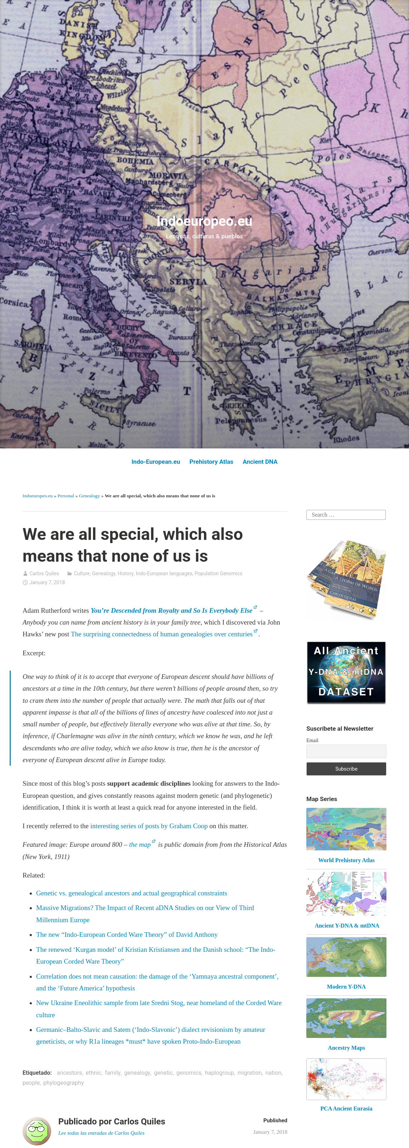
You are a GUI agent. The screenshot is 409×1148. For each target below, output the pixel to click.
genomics (188, 1072)
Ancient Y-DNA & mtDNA (347, 926)
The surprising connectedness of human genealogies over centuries (162, 634)
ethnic (94, 1072)
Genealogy (89, 495)
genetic (163, 1072)
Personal (66, 495)
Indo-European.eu (155, 461)
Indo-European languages (164, 573)
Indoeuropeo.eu (204, 221)
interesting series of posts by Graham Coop (149, 826)
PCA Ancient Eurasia (346, 1108)
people (31, 1082)
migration (250, 1072)
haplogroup (219, 1072)
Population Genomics (218, 573)
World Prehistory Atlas (346, 860)
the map (140, 844)
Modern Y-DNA (346, 987)
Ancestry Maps (346, 1048)
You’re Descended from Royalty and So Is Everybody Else (171, 610)
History (126, 573)
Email (312, 740)
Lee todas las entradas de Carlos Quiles (102, 1133)
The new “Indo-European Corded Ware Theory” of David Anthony (127, 934)
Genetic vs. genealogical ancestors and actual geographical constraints (131, 893)
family (113, 1072)
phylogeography (63, 1082)
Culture (82, 573)
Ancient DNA (260, 461)
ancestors (69, 1072)
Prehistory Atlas (211, 461)
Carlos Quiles (44, 573)
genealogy (137, 1072)
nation (274, 1072)
